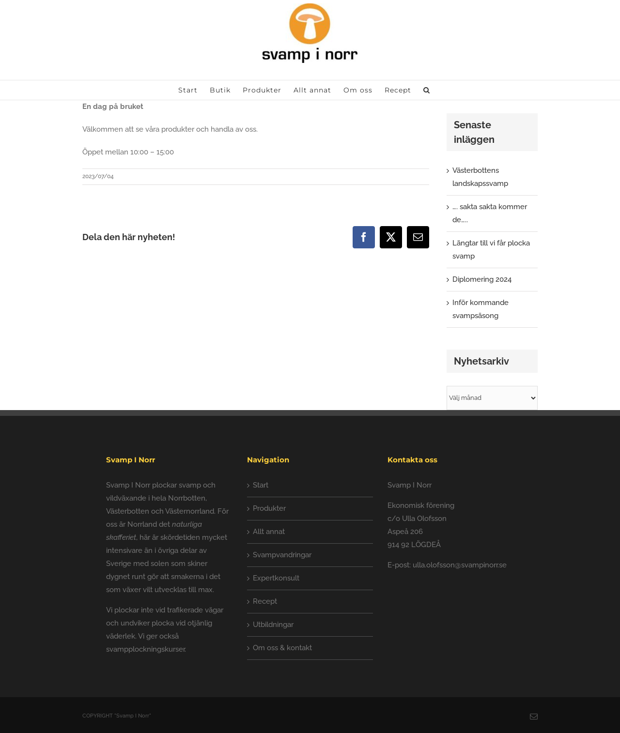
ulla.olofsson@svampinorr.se (460, 565)
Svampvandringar (282, 554)
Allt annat (269, 531)
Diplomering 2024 (482, 279)
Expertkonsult (276, 578)
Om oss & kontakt (282, 647)
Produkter (269, 508)
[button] (426, 90)
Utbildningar (273, 624)
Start (260, 485)
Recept (265, 601)
